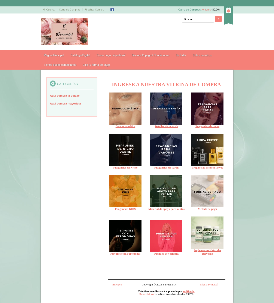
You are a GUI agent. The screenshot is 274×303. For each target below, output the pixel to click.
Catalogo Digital (80, 55)
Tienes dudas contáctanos (60, 64)
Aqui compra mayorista (65, 103)
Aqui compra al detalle (65, 95)
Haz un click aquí (146, 294)
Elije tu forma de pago (96, 64)
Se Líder (181, 55)
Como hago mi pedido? (111, 55)
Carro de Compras (69, 9)
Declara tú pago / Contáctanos (150, 55)
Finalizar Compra (94, 9)
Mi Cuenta (49, 9)
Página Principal (54, 55)
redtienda (189, 291)
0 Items (206, 9)
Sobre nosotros (202, 55)
